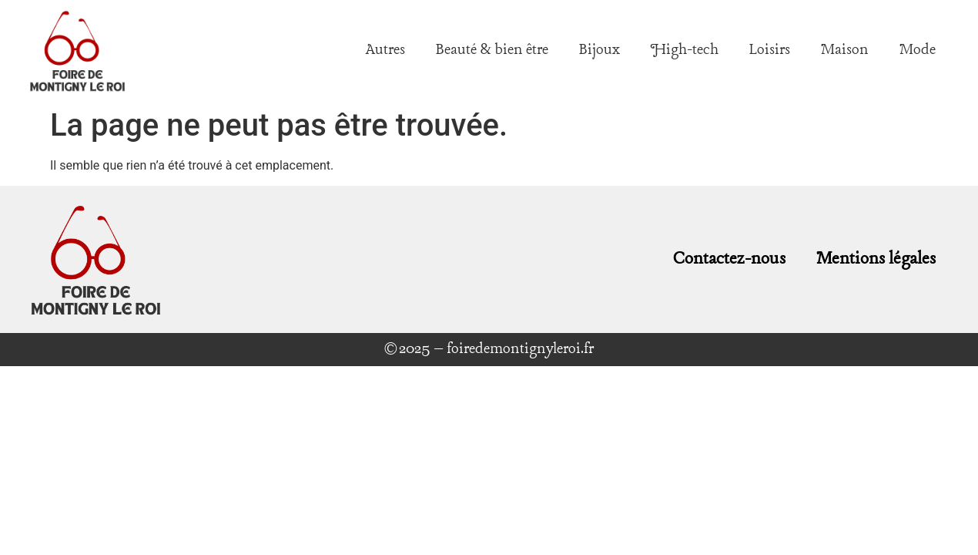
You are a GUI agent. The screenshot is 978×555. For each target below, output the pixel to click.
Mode (917, 50)
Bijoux (599, 50)
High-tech (684, 50)
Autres (385, 50)
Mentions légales (876, 259)
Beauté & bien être (492, 50)
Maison (845, 50)
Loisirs (769, 50)
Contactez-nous (729, 259)
